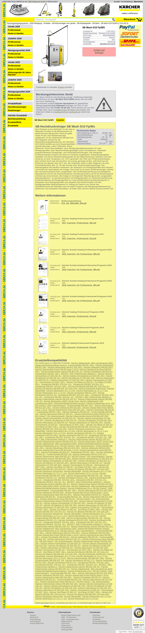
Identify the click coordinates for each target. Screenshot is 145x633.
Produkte (47, 23)
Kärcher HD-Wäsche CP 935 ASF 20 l (61, 420)
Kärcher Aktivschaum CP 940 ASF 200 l (67, 380)
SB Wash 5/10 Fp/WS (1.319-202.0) (114, 23)
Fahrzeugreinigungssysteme (17, 23)
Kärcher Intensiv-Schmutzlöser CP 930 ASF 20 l (55, 418)
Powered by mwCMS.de (97, 607)
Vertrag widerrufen (37, 623)
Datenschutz (66, 625)
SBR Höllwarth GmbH (37, 2)
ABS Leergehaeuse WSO (102, 363)
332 (70, 347)
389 (74, 269)
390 (74, 285)
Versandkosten (66, 627)
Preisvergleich (35, 621)
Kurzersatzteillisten (100, 621)
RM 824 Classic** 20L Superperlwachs (88, 456)
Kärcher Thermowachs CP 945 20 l (78, 465)
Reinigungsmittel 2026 (19, 50)
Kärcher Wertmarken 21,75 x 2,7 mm (92, 391)
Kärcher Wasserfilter (72, 471)
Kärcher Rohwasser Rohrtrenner (92, 388)
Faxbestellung (35, 619)
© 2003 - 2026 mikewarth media (57, 607)
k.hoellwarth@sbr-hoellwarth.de (66, 112)
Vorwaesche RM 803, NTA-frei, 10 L (56, 384)
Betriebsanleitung (16, 119)
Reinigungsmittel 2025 (19, 92)
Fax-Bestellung (127, 2)
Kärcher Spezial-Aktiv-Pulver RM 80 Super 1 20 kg (56, 369)
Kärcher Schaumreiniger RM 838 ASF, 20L (84, 475)
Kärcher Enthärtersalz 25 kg (98, 403)
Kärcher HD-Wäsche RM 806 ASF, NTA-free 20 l (88, 386)
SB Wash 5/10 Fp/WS (44, 120)
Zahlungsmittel (66, 630)
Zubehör (60, 120)
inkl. (120, 631)
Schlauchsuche (98, 617)
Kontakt (117, 2)
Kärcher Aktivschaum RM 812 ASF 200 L (65, 367)
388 (74, 254)
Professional (14, 30)
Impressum (65, 623)
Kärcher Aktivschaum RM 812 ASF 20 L (56, 414)
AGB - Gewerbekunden (70, 619)
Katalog (61, 87)
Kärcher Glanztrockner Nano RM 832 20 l (92, 414)
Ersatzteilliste (14, 122)
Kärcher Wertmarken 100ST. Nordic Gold (61, 401)
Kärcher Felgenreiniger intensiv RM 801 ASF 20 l (62, 371)
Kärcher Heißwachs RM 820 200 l (98, 367)
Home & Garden (16, 33)
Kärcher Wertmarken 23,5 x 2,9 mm (50, 393)
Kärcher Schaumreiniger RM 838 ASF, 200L (85, 558)
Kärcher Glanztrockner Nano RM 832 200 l (66, 410)
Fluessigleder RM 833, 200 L (47, 374)
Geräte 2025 (14, 62)
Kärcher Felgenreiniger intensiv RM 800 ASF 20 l (56, 441)
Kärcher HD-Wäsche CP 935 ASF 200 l (78, 378)
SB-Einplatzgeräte (84, 23)
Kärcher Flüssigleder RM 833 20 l (98, 371)
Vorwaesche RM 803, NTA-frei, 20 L (88, 384)
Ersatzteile (13, 125)
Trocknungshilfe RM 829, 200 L (81, 365)
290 (70, 331)
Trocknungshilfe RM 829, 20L (59, 454)
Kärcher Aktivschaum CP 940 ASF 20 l (51, 422)
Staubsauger (14, 110)
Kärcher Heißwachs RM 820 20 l (76, 412)
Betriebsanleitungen (100, 623)
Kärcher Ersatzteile (17, 115)
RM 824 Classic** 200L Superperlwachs (77, 446)
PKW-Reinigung (36, 23)
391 (74, 300)
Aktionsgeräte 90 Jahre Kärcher (19, 73)
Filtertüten (96, 615)
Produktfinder (15, 103)
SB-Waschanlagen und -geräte (63, 23)
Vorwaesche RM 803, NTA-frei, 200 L (51, 386)
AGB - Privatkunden (68, 617)
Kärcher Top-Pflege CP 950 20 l (79, 382)
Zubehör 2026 (15, 38)
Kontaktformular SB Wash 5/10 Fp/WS (69, 110)
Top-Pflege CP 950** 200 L (46, 427)
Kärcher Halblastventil (80, 363)
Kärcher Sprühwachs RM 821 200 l (82, 393)
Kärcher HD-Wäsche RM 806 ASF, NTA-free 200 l (56, 388)
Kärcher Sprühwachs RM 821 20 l (73, 435)
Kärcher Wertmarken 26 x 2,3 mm (60, 391)
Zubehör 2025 (15, 80)
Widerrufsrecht (66, 621)
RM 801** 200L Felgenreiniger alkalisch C (79, 374)
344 (70, 316)
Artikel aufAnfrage (99, 51)
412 (70, 238)
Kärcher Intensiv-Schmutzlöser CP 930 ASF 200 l (84, 376)
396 (70, 222)
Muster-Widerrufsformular (71, 615)
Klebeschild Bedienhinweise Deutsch (51, 365)
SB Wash (95, 23)
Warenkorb (138, 2)
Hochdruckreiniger (17, 107)
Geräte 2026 (14, 26)
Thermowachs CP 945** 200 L (52, 382)
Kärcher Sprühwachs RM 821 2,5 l (81, 433)
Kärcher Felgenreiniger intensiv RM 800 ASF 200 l (87, 416)
